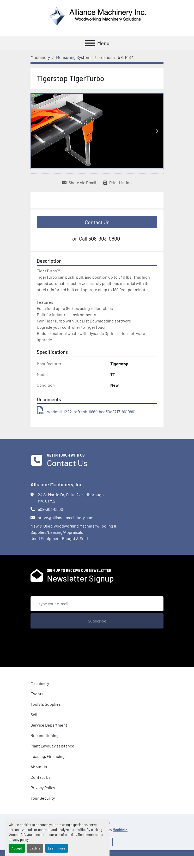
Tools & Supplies (46, 704)
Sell (34, 714)
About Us (39, 766)
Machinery (40, 683)
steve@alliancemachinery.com (65, 517)
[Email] (97, 603)
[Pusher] (105, 57)
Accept (16, 848)
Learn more (56, 848)
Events (37, 693)
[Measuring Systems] (74, 57)
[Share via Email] (79, 183)
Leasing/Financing (48, 756)
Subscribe (97, 620)
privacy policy (18, 839)
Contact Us (97, 222)
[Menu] (90, 43)
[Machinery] (40, 57)
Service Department (49, 724)
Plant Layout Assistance (52, 745)
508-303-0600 (104, 238)
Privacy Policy (43, 787)
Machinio (120, 830)
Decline (34, 848)
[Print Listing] (117, 183)
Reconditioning (45, 735)
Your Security (43, 797)
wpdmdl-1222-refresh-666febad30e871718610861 (86, 411)
